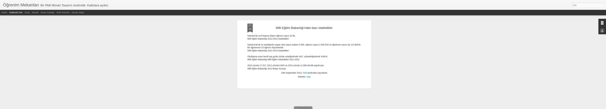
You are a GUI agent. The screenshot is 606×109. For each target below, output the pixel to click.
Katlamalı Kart (16, 12)
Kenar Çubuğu (47, 12)
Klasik (4, 12)
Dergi (27, 12)
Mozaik (35, 12)
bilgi (309, 18)
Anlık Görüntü (63, 12)
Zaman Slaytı (78, 12)
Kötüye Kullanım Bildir (330, 107)
